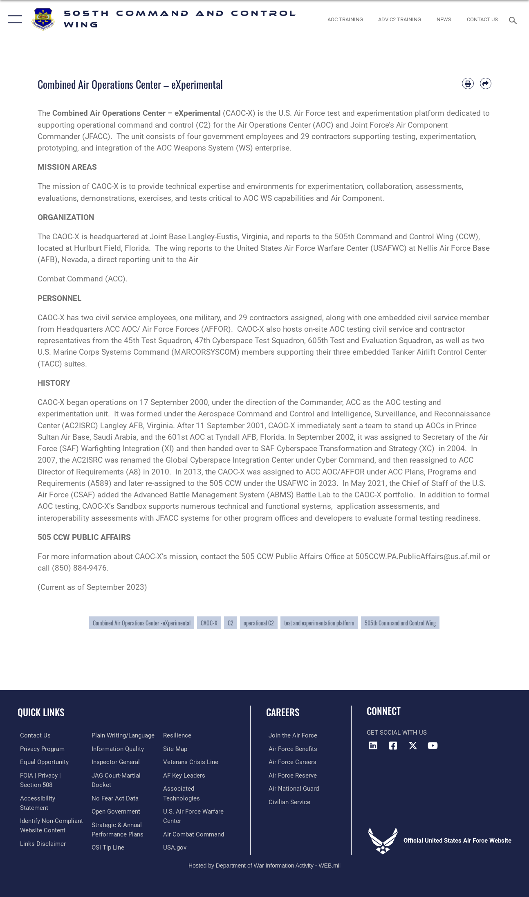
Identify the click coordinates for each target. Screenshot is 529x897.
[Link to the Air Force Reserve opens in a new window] (290, 774)
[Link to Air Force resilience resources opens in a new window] (178, 735)
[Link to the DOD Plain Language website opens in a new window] (122, 735)
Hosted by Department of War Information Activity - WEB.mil (264, 863)
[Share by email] (485, 83)
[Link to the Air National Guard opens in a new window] (291, 787)
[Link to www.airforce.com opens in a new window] (290, 735)
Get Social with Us (397, 732)
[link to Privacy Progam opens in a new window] (40, 748)
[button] (13, 19)
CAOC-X (209, 622)
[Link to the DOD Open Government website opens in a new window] (115, 810)
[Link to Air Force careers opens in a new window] (290, 761)
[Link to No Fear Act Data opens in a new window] (114, 797)
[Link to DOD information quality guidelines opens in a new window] (117, 748)
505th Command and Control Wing (400, 622)
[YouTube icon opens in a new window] (433, 746)
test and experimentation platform (319, 622)
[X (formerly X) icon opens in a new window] (413, 746)
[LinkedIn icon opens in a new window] (373, 746)
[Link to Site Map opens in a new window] (176, 748)
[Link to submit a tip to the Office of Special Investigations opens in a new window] (107, 846)
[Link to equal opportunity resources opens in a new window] (42, 761)
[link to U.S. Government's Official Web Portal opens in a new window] (175, 846)
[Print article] (467, 83)
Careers (282, 712)
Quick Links (41, 712)
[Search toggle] (514, 19)
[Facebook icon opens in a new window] (393, 746)
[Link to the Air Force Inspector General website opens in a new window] (115, 761)
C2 (230, 622)
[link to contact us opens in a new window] (482, 19)
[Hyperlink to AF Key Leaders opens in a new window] (185, 774)
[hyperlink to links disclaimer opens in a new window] (40, 841)
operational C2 (259, 622)
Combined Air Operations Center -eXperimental (142, 622)
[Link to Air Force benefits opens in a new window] (290, 748)
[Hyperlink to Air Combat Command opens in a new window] (194, 832)
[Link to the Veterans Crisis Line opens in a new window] (191, 761)
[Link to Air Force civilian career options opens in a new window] (287, 801)
